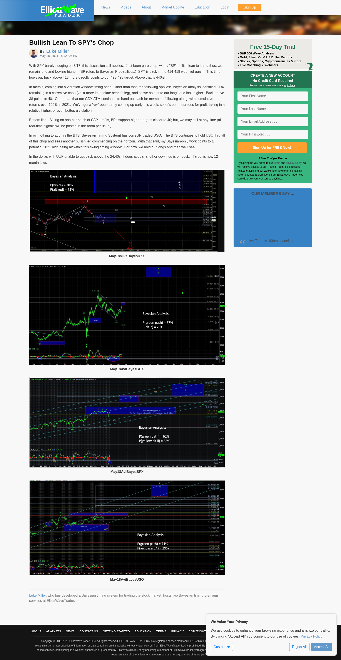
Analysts (53, 631)
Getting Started (116, 631)
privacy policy (293, 162)
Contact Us (88, 631)
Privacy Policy (311, 636)
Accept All (321, 647)
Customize (222, 647)
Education (143, 631)
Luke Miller (37, 595)
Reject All (299, 647)
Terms (161, 631)
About (36, 631)
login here (289, 85)
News (70, 631)
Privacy (177, 631)
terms (277, 162)
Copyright (197, 631)
